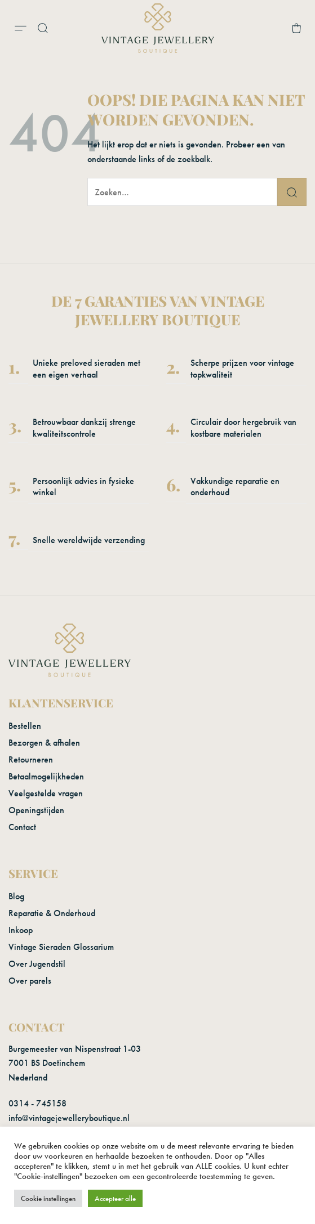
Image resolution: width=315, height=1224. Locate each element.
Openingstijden (36, 810)
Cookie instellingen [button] (48, 1198)
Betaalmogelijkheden (46, 776)
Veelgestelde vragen (45, 793)
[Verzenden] (292, 192)
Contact (22, 827)
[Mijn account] (276, 28)
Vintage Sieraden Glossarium (61, 947)
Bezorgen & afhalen (44, 742)
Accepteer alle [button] (115, 1198)
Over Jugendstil (36, 964)
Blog (16, 896)
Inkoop (20, 930)
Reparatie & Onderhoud (51, 913)
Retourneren (30, 759)
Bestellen (24, 726)
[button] (20, 28)
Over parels (29, 981)
